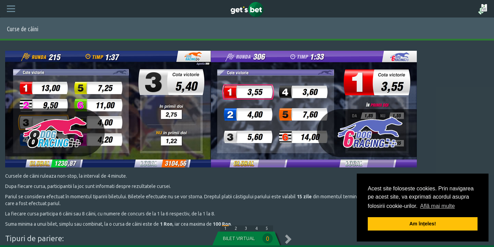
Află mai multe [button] (437, 206)
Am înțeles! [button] (422, 223)
